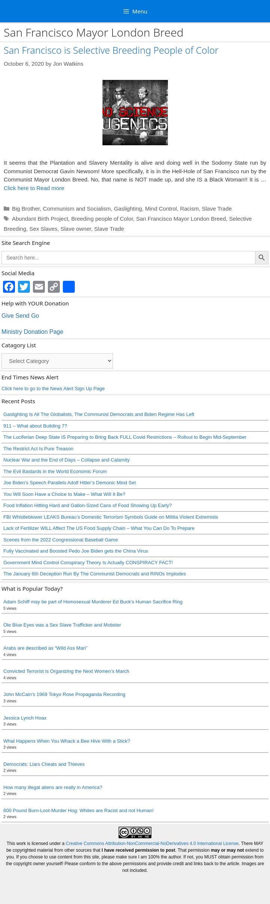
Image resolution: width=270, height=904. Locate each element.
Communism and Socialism (77, 208)
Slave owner (76, 229)
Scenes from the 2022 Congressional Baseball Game (60, 540)
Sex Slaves (43, 229)
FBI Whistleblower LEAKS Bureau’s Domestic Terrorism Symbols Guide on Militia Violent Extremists (110, 517)
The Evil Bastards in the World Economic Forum (55, 471)
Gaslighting (128, 208)
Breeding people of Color (102, 218)
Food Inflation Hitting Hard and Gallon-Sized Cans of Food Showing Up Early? (87, 505)
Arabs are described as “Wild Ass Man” (45, 648)
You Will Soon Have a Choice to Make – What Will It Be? (64, 494)
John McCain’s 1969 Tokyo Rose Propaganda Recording (64, 694)
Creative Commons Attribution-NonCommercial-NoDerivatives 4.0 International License (152, 843)
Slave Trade (217, 208)
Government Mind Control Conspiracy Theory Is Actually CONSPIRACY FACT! (88, 562)
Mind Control (161, 208)
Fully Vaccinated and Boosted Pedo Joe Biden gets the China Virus (75, 551)
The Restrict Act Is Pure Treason (38, 448)
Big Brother (26, 208)
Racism (189, 208)
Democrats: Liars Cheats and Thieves (44, 764)
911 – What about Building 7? (35, 426)
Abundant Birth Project (40, 218)
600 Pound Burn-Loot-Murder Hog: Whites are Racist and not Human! (78, 810)
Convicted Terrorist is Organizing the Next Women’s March (66, 671)
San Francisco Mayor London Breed (181, 218)
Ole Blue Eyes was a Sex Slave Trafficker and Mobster (62, 625)
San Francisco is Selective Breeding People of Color (111, 50)
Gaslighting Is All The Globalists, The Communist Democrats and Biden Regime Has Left (98, 414)
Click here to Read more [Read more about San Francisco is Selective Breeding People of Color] (34, 188)
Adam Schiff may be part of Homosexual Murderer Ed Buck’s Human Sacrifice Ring (92, 602)
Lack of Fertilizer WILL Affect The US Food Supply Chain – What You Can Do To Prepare (98, 528)
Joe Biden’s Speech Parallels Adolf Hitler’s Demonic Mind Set (69, 482)
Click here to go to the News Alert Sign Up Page (53, 388)
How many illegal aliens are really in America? (52, 787)
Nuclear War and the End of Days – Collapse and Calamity (66, 460)
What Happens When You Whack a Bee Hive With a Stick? (66, 741)
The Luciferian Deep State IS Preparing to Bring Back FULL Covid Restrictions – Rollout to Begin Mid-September (124, 437)
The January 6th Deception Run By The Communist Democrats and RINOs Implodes (94, 574)
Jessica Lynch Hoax (24, 718)
